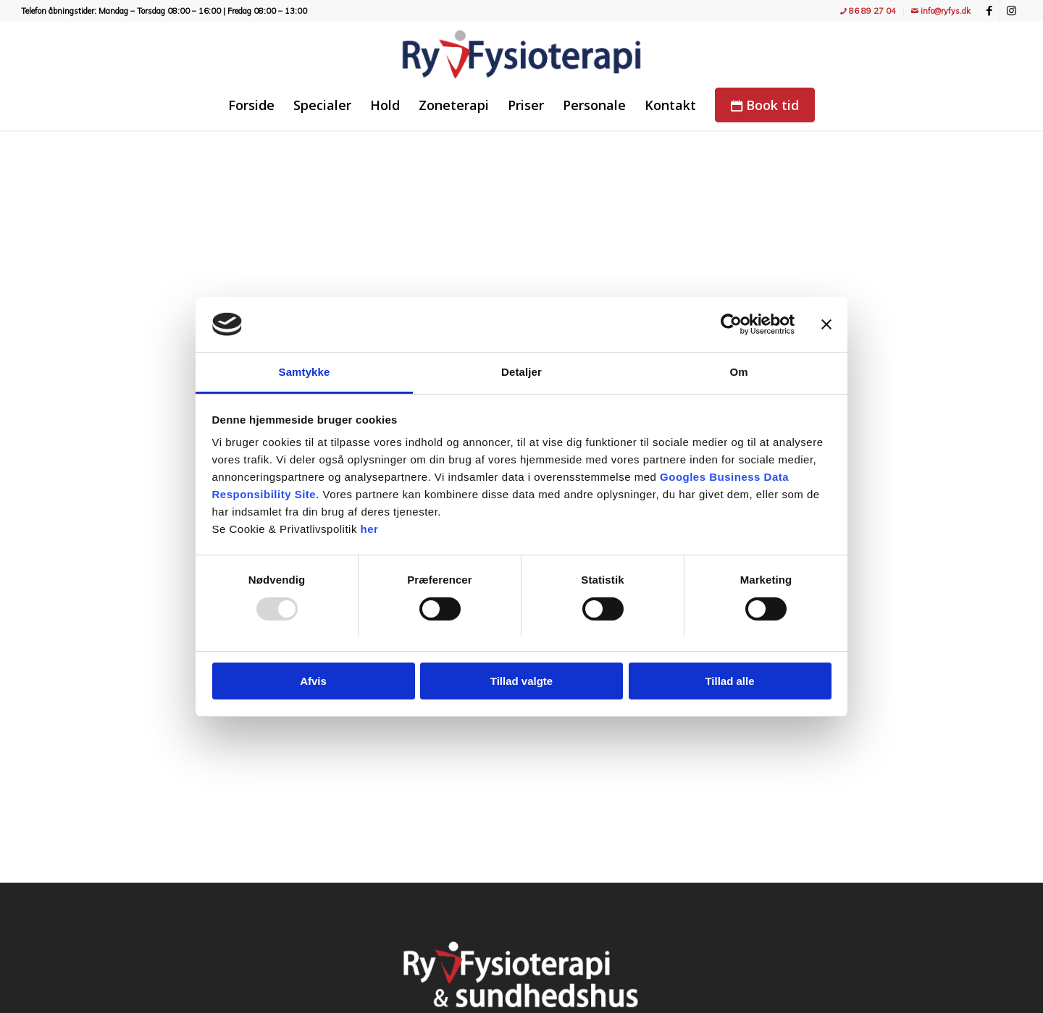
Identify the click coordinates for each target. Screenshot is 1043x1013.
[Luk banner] (826, 324)
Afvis (313, 681)
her (370, 529)
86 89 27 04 (868, 11)
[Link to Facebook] (989, 11)
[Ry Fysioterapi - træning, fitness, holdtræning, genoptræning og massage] (521, 54)
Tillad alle (729, 681)
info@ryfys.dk (941, 11)
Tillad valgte (521, 681)
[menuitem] (868, 11)
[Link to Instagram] (1011, 11)
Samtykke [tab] (304, 372)
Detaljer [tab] (521, 372)
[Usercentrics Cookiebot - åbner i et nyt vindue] (731, 324)
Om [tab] (738, 372)
